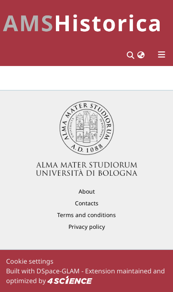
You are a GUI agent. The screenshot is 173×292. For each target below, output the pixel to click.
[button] (141, 54)
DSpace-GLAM (58, 270)
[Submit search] (130, 55)
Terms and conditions (86, 215)
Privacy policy (86, 226)
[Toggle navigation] (161, 55)
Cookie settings (29, 261)
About (87, 191)
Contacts (86, 203)
